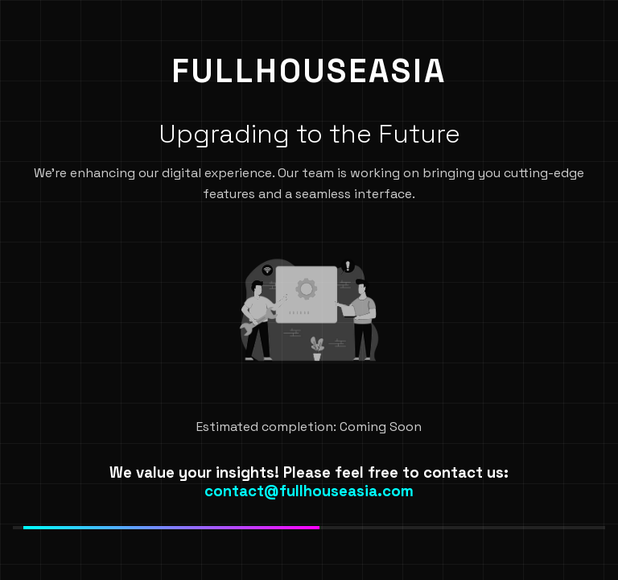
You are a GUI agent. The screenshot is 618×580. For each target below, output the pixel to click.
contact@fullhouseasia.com (309, 491)
